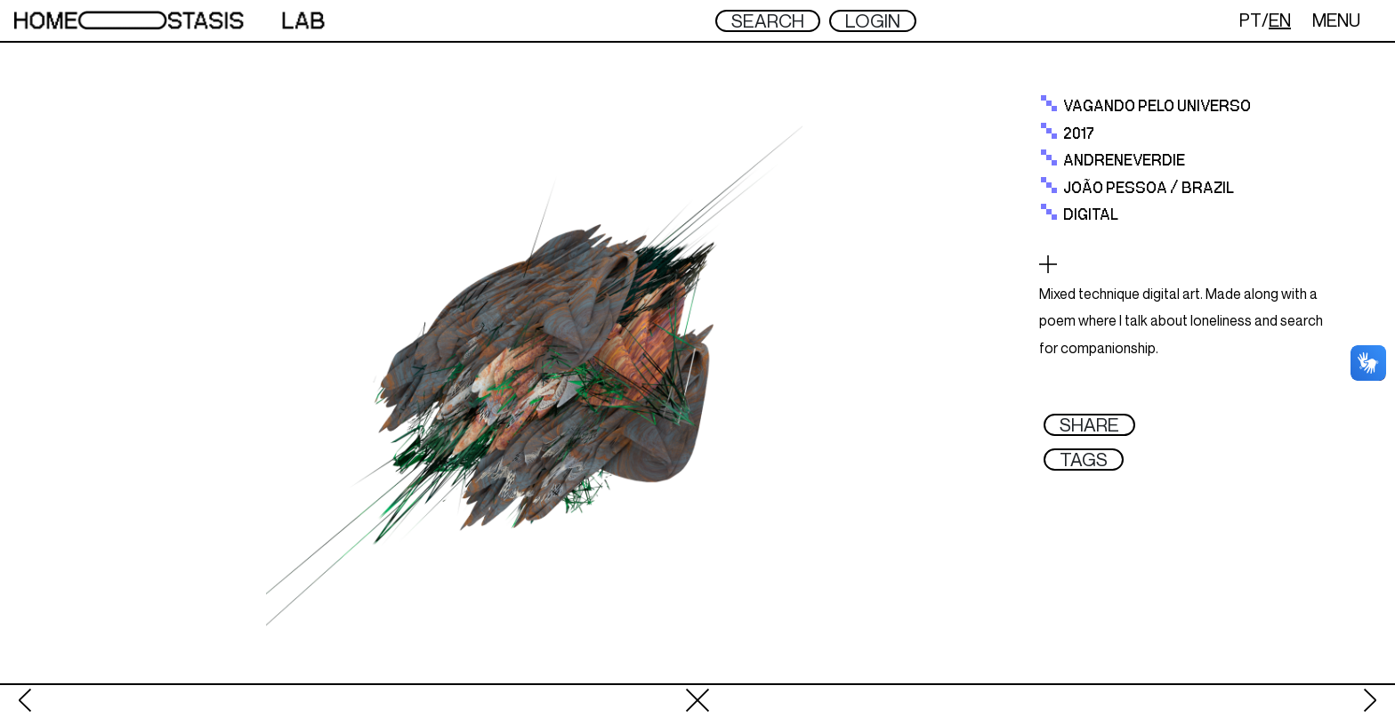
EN (1280, 20)
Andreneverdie (1124, 161)
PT (1250, 20)
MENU (1336, 20)
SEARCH (767, 21)
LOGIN (872, 21)
